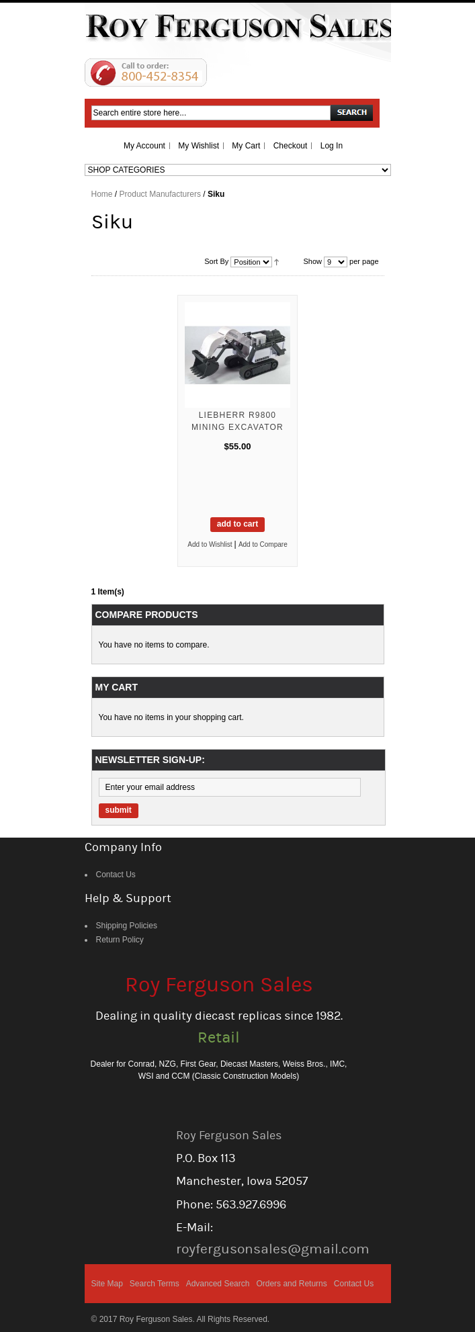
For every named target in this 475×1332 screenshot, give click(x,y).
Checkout (290, 145)
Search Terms (154, 1283)
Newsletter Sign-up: (150, 759)
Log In (331, 145)
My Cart (246, 145)
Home (102, 194)
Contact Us (116, 874)
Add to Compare (263, 544)
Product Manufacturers (160, 194)
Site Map (107, 1283)
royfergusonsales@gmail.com (273, 1249)
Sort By (216, 261)
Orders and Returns (291, 1283)
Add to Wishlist (209, 544)
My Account (144, 145)
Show (312, 261)
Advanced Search (218, 1283)
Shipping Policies (126, 925)
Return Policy (120, 939)
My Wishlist (198, 145)
